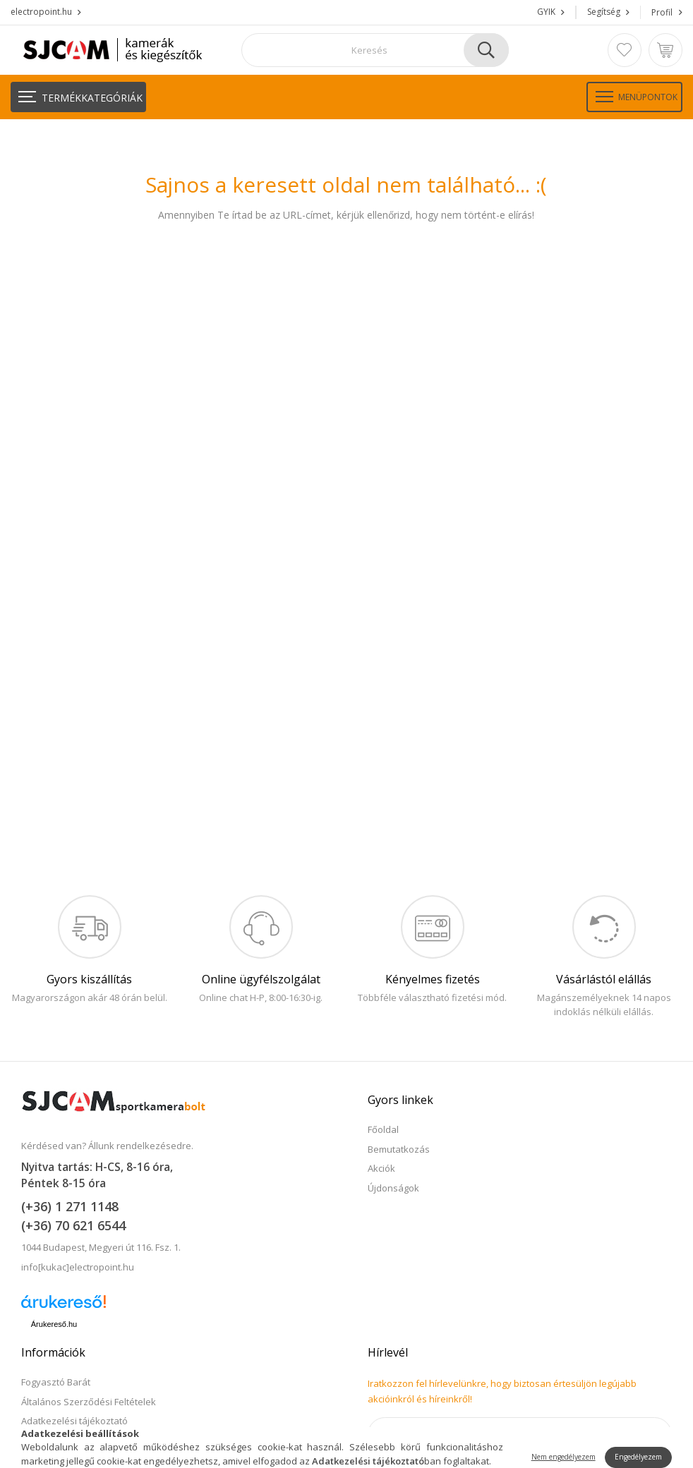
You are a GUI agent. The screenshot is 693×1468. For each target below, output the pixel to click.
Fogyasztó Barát (55, 1382)
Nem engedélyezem (563, 1457)
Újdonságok (393, 1188)
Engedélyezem (638, 1457)
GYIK (546, 12)
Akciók (381, 1168)
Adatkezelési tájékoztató (74, 1420)
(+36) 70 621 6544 (73, 1225)
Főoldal (383, 1129)
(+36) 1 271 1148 (70, 1206)
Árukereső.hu (54, 1324)
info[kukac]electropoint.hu (77, 1267)
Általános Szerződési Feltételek (88, 1401)
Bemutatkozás (399, 1149)
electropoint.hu (41, 12)
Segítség (603, 12)
